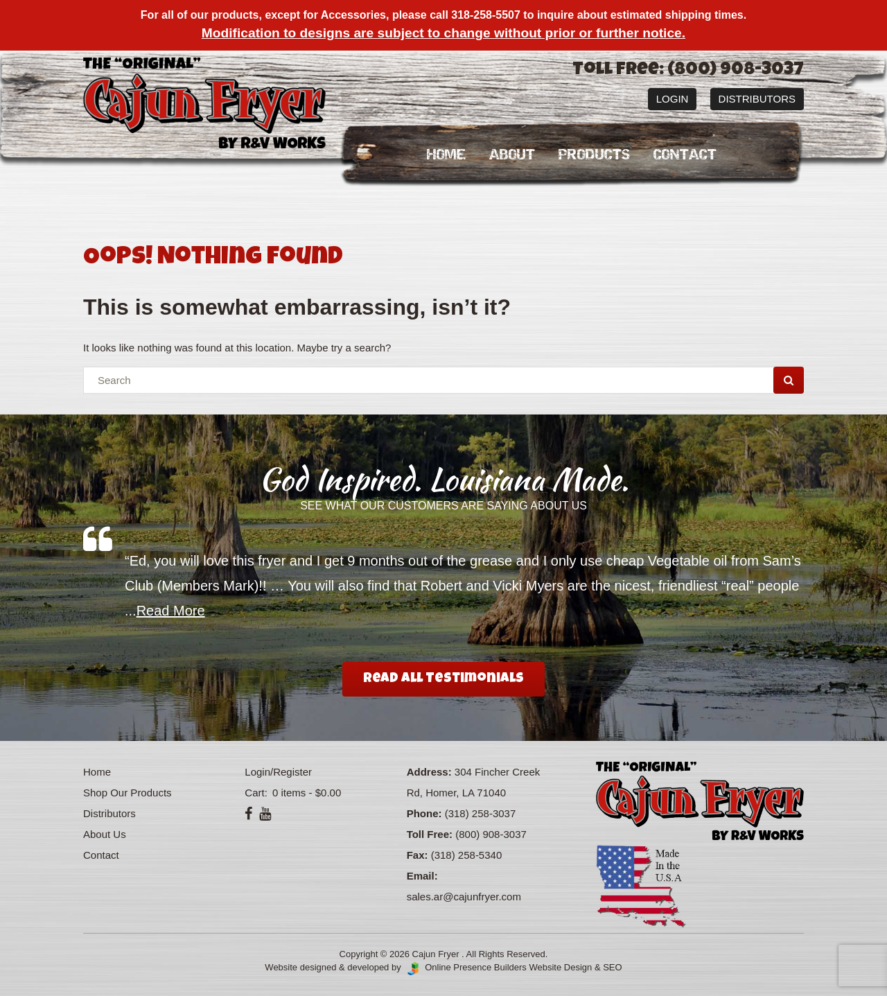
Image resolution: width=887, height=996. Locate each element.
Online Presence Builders (465, 967)
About (512, 155)
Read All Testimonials (443, 679)
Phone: (424, 813)
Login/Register (278, 772)
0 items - (305, 792)
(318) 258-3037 (480, 813)
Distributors (757, 99)
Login (672, 99)
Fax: (417, 855)
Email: (422, 876)
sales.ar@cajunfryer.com (464, 896)
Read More (171, 610)
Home (446, 155)
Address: (429, 772)
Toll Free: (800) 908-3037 (688, 71)
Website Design (560, 967)
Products (594, 155)
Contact (685, 155)
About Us (104, 834)
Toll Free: (430, 834)
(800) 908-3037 (491, 834)
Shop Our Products (127, 792)
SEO (612, 967)
